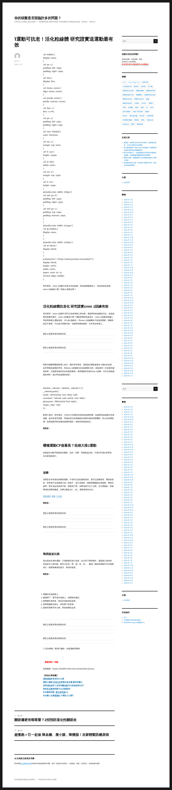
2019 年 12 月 (128, 371)
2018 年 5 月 (128, 376)
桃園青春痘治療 (150, 95)
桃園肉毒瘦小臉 (128, 95)
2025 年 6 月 (128, 222)
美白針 (125, 116)
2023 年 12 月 (128, 268)
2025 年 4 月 (128, 227)
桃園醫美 (139, 95)
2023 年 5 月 (128, 285)
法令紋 (143, 103)
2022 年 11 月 (128, 300)
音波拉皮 (126, 124)
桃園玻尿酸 (140, 91)
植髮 (147, 99)
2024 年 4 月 (128, 258)
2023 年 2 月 (128, 293)
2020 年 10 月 (128, 363)
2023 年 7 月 (128, 280)
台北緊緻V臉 (127, 86)
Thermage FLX (134, 82)
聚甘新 (142, 116)
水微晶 (136, 103)
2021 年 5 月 (128, 346)
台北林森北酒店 (26, 763)
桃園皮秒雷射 (150, 91)
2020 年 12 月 (128, 358)
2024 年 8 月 (128, 247)
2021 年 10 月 (128, 333)
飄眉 (132, 124)
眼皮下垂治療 (137, 111)
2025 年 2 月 (128, 232)
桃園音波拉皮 (139, 99)
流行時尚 (127, 182)
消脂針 (150, 103)
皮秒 (151, 107)
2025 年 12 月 (128, 210)
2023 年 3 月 (128, 290)
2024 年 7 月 (128, 250)
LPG (124, 82)
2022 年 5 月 (128, 315)
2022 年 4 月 (128, 318)
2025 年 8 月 (128, 217)
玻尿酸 (130, 107)
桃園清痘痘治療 (128, 91)
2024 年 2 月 (128, 263)
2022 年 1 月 (128, 325)
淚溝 (124, 107)
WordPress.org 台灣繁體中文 (134, 622)
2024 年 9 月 (128, 245)
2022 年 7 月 (128, 310)
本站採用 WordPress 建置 (47, 780)
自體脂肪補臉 (127, 120)
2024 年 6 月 (128, 253)
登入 (125, 617)
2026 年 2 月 (128, 205)
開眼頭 (136, 120)
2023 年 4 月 (128, 288)
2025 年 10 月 (128, 212)
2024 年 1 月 (128, 265)
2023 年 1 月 (128, 295)
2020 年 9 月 (128, 366)
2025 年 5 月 (128, 225)
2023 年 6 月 (128, 283)
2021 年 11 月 (128, 330)
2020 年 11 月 (128, 361)
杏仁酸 (150, 86)
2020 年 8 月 (128, 368)
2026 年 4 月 (128, 202)
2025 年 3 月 (128, 230)
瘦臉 (136, 107)
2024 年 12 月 (128, 237)
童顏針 (147, 111)
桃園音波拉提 (127, 99)
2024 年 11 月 (128, 240)
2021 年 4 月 (128, 348)
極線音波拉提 (127, 103)
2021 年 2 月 (128, 353)
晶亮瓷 (143, 86)
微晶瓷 (136, 86)
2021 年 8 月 (128, 338)
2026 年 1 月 (128, 207)
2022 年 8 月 (128, 308)
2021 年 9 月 (128, 336)
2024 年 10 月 (128, 242)
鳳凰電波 (140, 124)
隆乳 (143, 120)
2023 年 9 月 (128, 275)
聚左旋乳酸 (133, 116)
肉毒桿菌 (150, 116)
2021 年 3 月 (128, 351)
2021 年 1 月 (128, 356)
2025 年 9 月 (128, 215)
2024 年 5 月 (128, 255)
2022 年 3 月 (128, 320)
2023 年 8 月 (128, 278)
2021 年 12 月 (128, 328)
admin (17, 61)
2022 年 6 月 (128, 313)
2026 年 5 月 (128, 200)
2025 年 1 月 (128, 235)
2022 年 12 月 (128, 298)
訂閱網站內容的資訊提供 (132, 620)
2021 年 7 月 (128, 341)
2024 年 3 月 (128, 260)
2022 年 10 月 (128, 303)
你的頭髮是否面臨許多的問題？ (37, 18)
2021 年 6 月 (128, 343)
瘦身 (142, 107)
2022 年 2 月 (128, 323)
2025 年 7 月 (128, 220)
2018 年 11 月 (128, 373)
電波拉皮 (150, 120)
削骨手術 (145, 82)
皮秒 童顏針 (127, 111)
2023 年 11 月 (128, 270)
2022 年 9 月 (128, 305)
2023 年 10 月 (128, 273)
